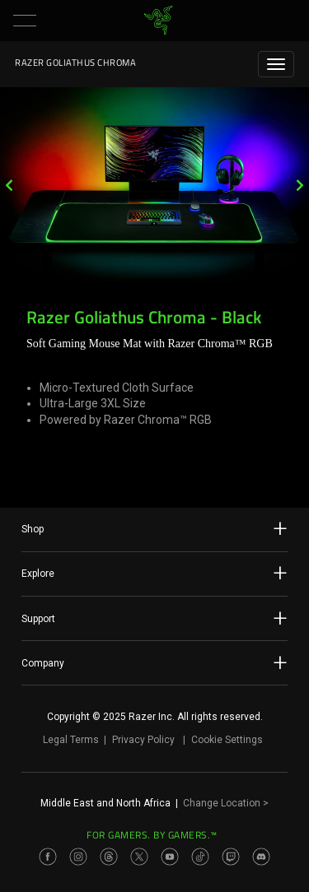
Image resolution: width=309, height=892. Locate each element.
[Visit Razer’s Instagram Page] (78, 856)
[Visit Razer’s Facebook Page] (48, 856)
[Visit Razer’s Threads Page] (109, 856)
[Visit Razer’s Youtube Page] (170, 856)
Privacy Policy (143, 740)
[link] (157, 20)
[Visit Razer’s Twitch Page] (231, 856)
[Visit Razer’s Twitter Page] (139, 856)
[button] (24, 20)
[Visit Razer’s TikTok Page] (200, 856)
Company (154, 662)
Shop (154, 528)
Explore (154, 572)
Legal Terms (71, 740)
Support (154, 618)
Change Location (226, 803)
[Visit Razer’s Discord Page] (261, 856)
